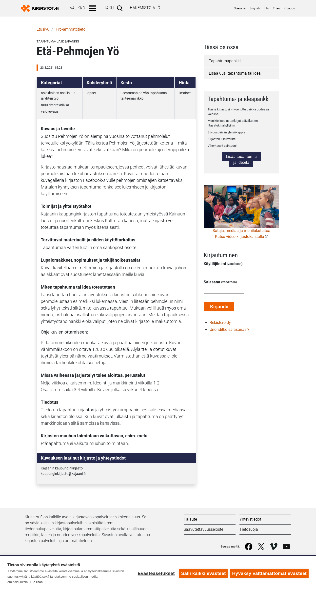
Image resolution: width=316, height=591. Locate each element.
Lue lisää (36, 582)
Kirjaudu (289, 8)
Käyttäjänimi (215, 263)
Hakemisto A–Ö (145, 7)
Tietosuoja (248, 529)
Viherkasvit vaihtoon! (222, 146)
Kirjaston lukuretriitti (222, 139)
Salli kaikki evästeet (203, 573)
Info (266, 8)
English (255, 8)
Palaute (190, 519)
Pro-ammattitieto (70, 29)
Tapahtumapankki (225, 61)
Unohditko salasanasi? (229, 329)
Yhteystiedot (250, 519)
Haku (108, 8)
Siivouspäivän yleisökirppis (226, 132)
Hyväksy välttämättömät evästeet (269, 573)
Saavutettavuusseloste (203, 529)
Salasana (212, 282)
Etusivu (43, 29)
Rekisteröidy (220, 322)
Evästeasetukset (156, 573)
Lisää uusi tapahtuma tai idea (235, 73)
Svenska (240, 8)
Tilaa (276, 8)
